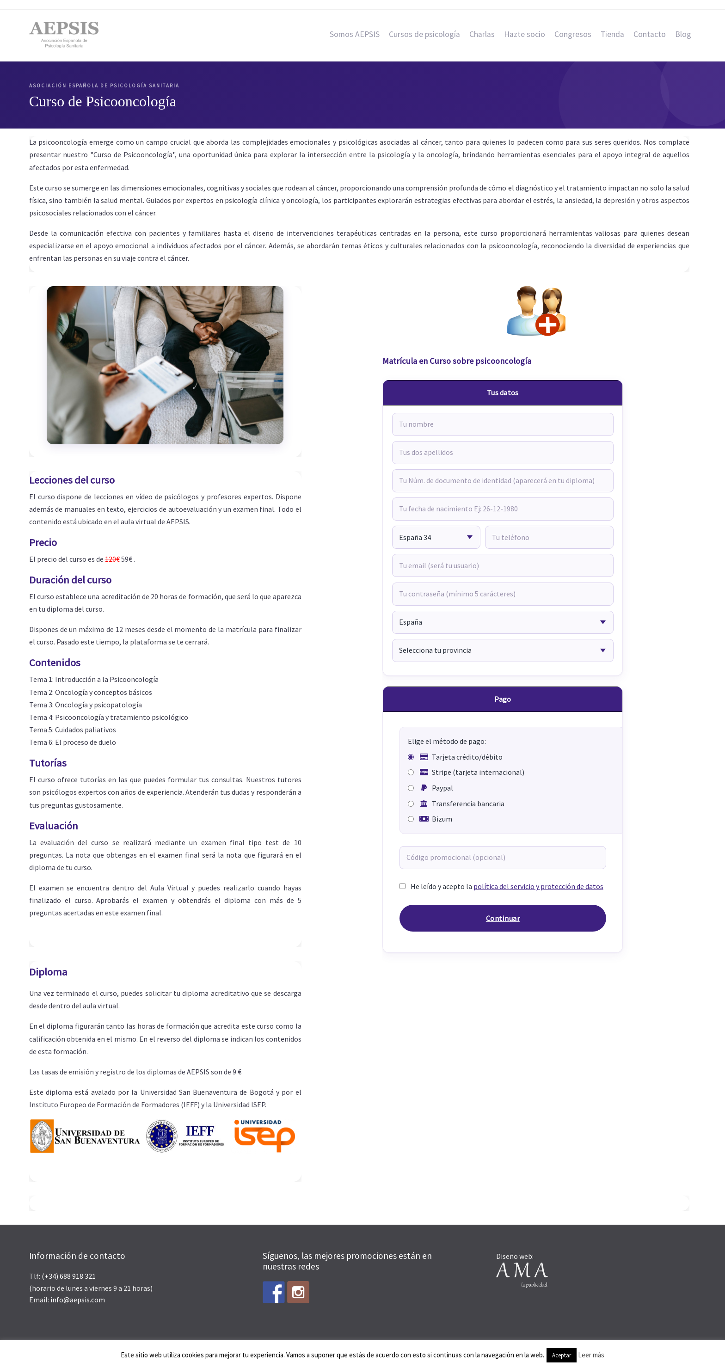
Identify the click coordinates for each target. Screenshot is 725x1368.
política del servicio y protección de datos (538, 886)
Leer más (591, 1354)
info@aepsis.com (77, 1299)
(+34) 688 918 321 (69, 1276)
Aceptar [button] (561, 1355)
